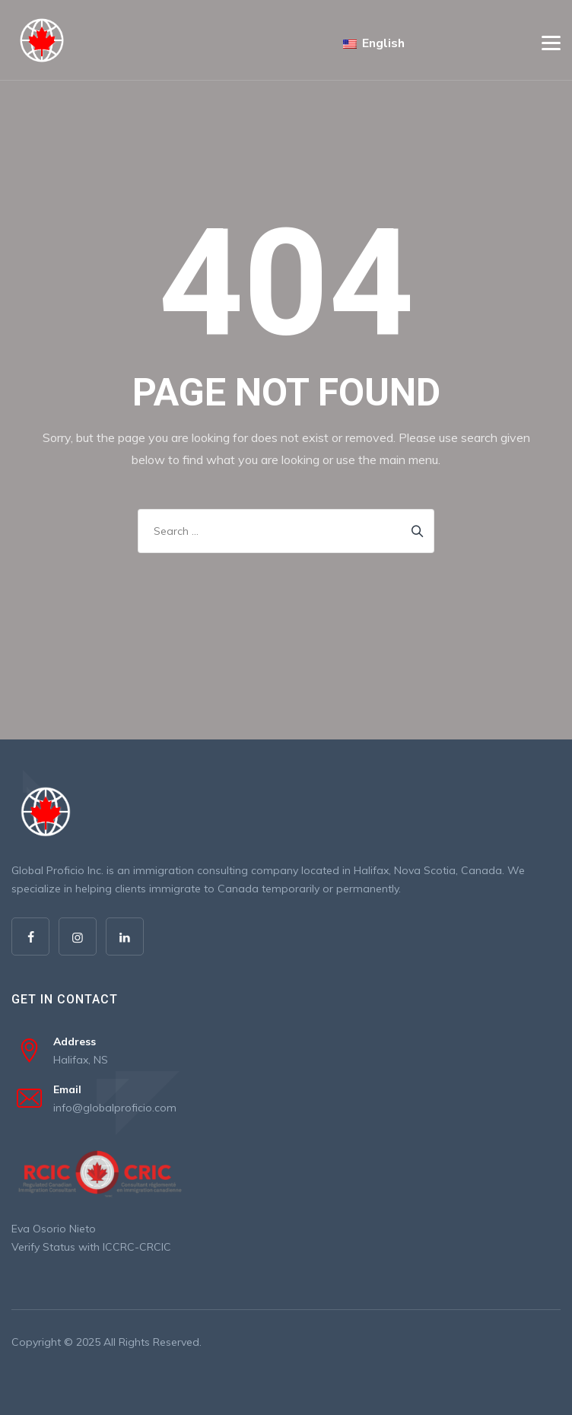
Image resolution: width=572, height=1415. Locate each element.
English (374, 43)
